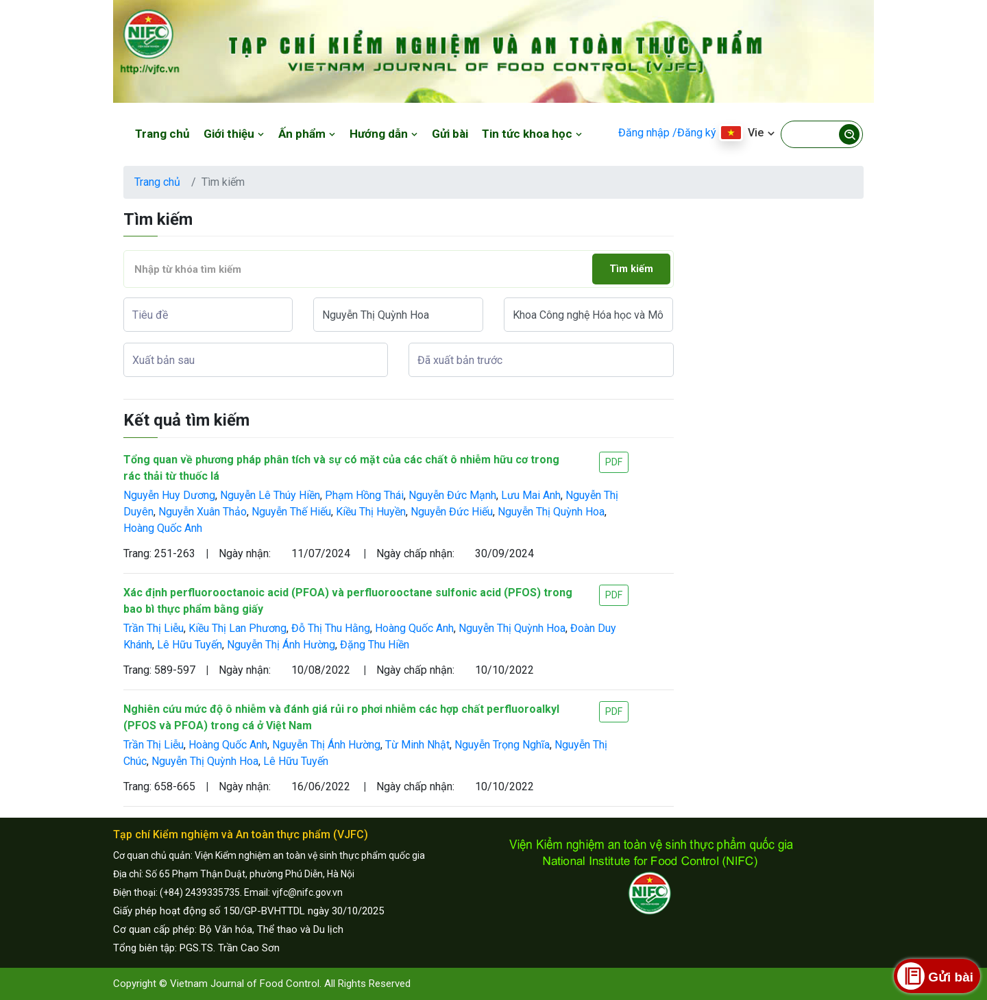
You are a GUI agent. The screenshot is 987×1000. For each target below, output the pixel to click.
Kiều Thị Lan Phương (237, 628)
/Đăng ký (694, 132)
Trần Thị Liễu (153, 628)
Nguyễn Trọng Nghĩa (502, 744)
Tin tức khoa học (532, 134)
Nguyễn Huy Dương (169, 495)
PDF (613, 461)
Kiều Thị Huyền (371, 511)
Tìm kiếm (631, 269)
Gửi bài (450, 134)
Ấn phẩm (307, 134)
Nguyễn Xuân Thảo (202, 511)
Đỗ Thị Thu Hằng (330, 628)
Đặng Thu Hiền (374, 644)
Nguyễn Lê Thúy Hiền (270, 495)
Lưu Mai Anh (531, 495)
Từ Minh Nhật (417, 744)
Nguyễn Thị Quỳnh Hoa (551, 511)
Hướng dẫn (384, 134)
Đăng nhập (644, 132)
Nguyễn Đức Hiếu (452, 511)
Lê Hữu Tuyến (189, 644)
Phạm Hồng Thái (364, 495)
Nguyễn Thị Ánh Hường (281, 644)
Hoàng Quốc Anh (162, 528)
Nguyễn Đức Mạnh (452, 495)
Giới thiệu (234, 134)
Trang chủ (162, 134)
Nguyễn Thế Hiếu (291, 511)
